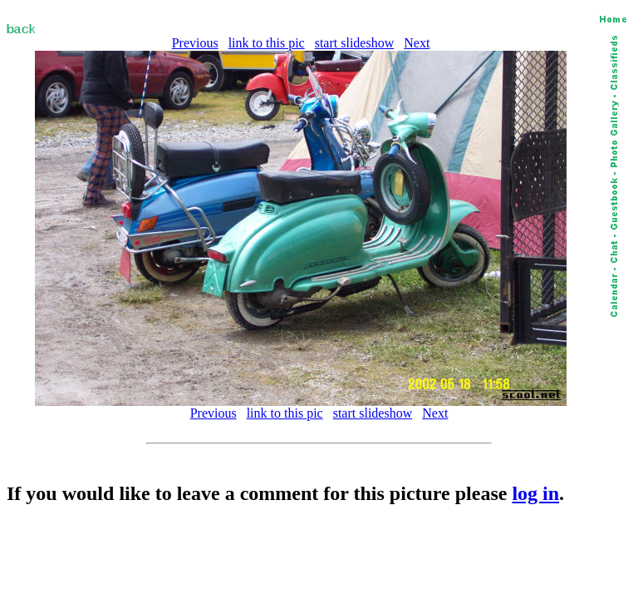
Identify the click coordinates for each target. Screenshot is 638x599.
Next (416, 43)
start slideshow (355, 43)
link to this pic (266, 43)
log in (535, 493)
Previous (195, 43)
